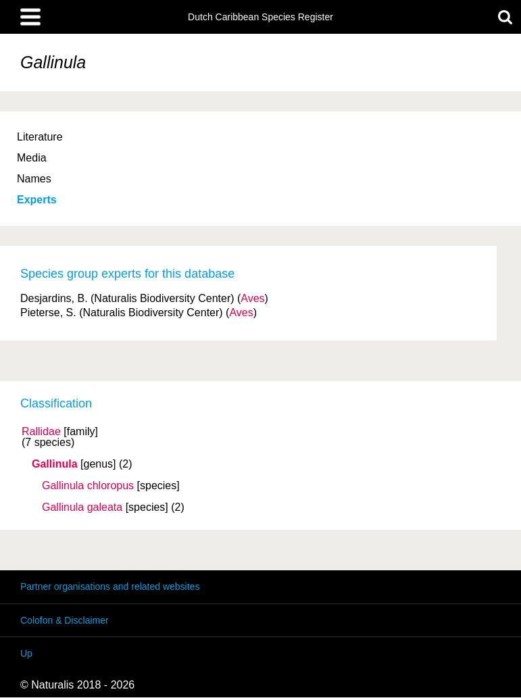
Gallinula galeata (82, 507)
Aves (252, 298)
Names (34, 178)
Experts (37, 199)
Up (26, 653)
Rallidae (41, 431)
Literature (40, 137)
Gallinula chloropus (88, 485)
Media (32, 158)
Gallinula (55, 464)
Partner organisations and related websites (109, 586)
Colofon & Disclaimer (64, 620)
